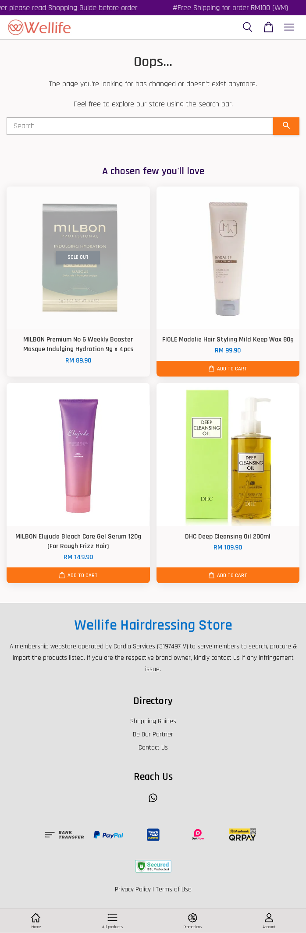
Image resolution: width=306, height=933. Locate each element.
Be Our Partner (153, 734)
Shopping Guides (153, 721)
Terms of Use (174, 889)
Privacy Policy (133, 889)
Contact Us (153, 747)
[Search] (140, 126)
